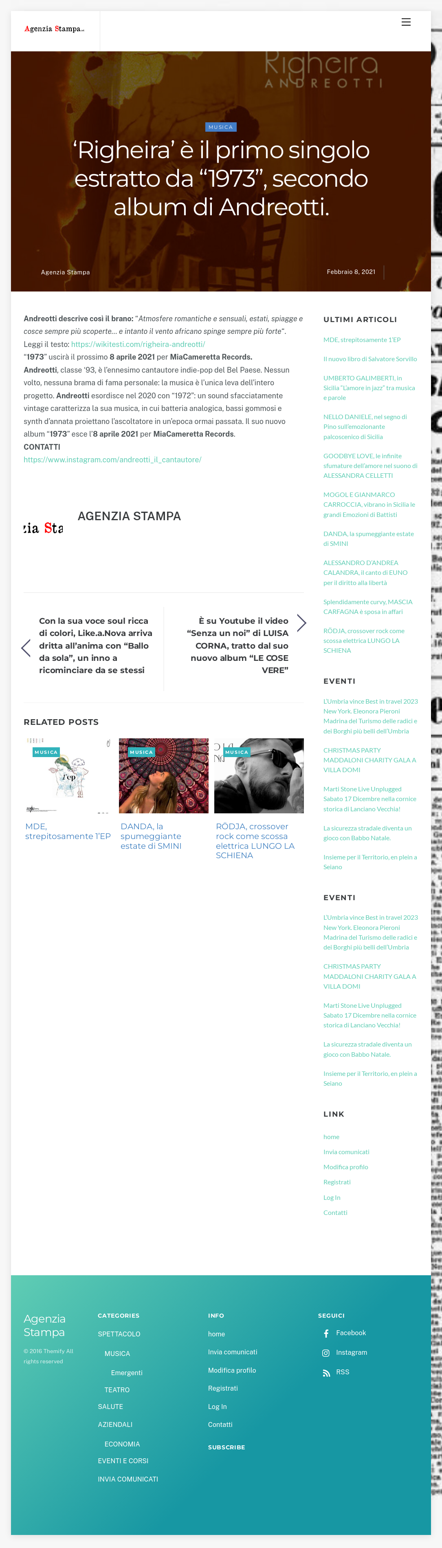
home (331, 1138)
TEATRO (117, 1392)
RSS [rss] (333, 1374)
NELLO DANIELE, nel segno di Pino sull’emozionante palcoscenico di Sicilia (365, 428)
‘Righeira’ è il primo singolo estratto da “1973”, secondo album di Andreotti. (221, 180)
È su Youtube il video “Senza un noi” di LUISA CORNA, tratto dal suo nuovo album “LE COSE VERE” (237, 648)
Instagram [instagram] (342, 1354)
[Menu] (406, 22)
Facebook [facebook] (342, 1335)
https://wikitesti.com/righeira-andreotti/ (138, 346)
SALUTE (110, 1409)
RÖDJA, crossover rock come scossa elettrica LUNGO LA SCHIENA (255, 843)
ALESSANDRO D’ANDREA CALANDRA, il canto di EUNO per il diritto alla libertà (365, 574)
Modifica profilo (345, 1169)
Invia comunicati (346, 1153)
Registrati (337, 1184)
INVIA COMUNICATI (128, 1481)
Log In (332, 1199)
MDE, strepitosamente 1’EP (68, 833)
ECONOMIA (122, 1446)
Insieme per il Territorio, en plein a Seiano (370, 863)
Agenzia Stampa (65, 274)
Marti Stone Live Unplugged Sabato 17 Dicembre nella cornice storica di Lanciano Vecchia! (369, 801)
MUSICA (221, 129)
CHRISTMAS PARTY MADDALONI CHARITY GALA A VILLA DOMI (369, 761)
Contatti (335, 1214)
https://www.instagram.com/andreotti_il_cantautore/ (113, 461)
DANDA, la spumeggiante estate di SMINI (151, 838)
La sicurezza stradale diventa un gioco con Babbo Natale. (367, 835)
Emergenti (127, 1375)
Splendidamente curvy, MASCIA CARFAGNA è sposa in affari (368, 608)
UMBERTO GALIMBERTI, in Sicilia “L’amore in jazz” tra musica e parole (369, 389)
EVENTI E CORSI (123, 1463)
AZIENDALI (115, 1427)
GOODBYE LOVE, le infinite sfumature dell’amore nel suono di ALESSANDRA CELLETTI (370, 467)
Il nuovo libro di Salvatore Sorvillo (370, 360)
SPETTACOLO (119, 1336)
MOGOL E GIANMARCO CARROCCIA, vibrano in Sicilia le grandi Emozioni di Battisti (369, 506)
